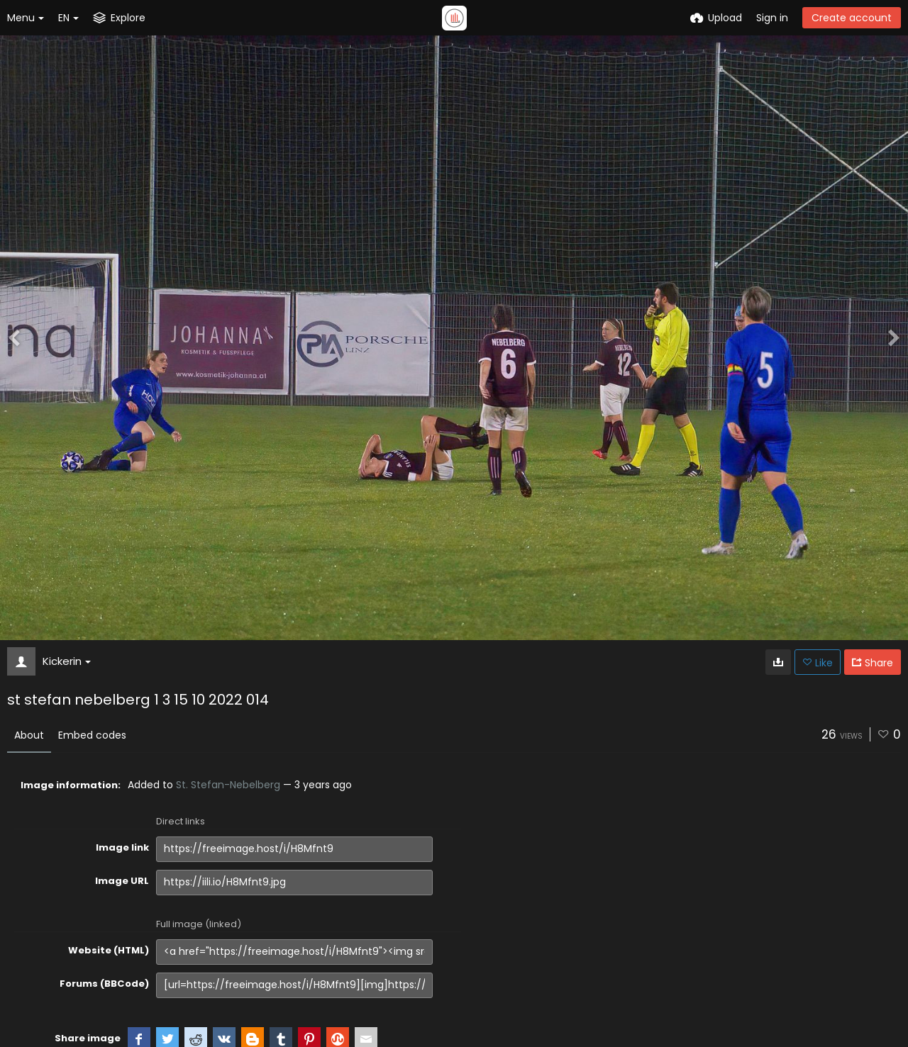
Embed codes (92, 735)
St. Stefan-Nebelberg (228, 785)
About (29, 735)
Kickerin (67, 661)
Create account (852, 18)
